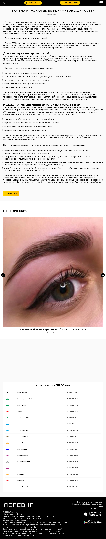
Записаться (11, 193)
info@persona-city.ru (26, 535)
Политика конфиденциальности (90, 502)
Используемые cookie (94, 508)
